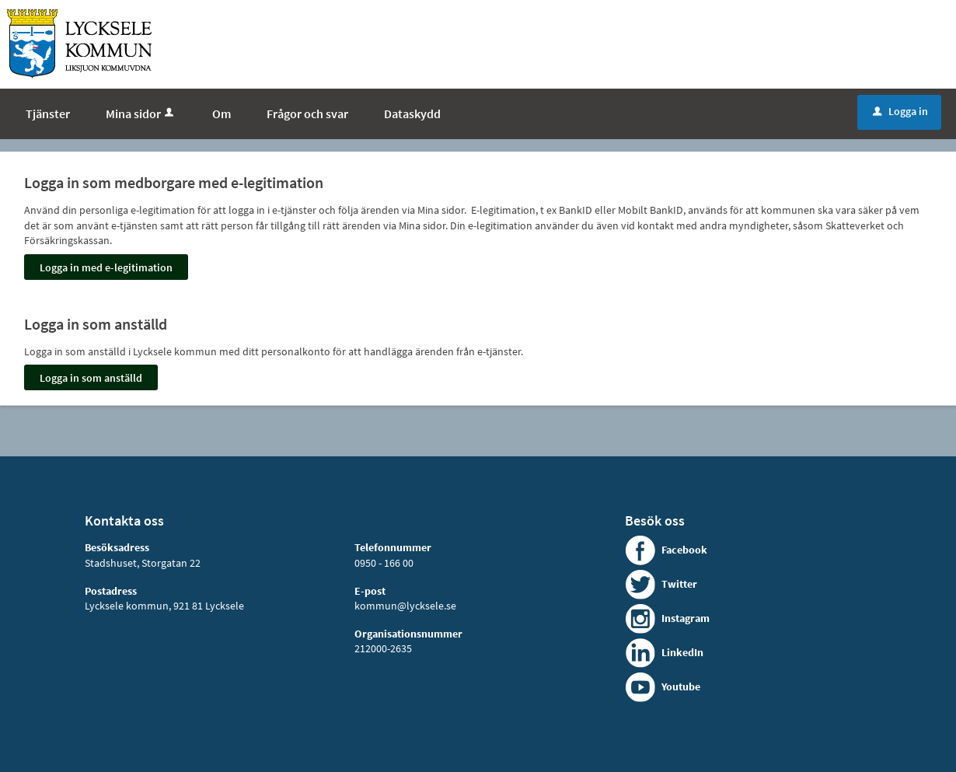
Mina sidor (141, 113)
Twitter (679, 584)
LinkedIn (682, 652)
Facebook (684, 550)
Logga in (900, 111)
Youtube (680, 686)
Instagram (685, 618)
